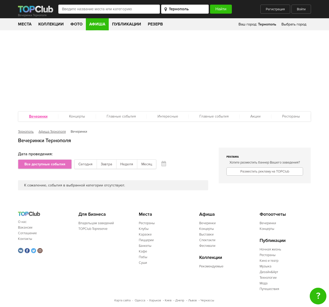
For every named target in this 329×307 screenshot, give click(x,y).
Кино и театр (269, 261)
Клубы (144, 229)
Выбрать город (293, 24)
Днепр (179, 300)
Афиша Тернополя (52, 132)
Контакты (25, 239)
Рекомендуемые (211, 266)
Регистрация (275, 9)
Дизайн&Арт (269, 272)
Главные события (121, 116)
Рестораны (291, 116)
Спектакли (207, 240)
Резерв (155, 24)
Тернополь (26, 132)
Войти (301, 9)
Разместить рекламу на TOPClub (264, 171)
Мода (264, 283)
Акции (255, 116)
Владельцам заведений (96, 223)
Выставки (206, 234)
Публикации (126, 24)
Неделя (126, 164)
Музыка (265, 266)
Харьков (155, 300)
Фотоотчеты (273, 214)
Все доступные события (44, 164)
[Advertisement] (164, 69)
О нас (22, 222)
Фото (76, 24)
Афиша (97, 24)
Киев (168, 300)
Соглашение (27, 233)
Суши (143, 263)
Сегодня (85, 164)
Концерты (77, 116)
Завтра (106, 164)
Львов (192, 300)
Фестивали (207, 246)
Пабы (143, 257)
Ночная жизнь (270, 249)
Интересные (168, 116)
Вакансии (25, 227)
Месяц (146, 164)
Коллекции (51, 24)
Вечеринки (207, 223)
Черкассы (207, 300)
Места (25, 24)
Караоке (145, 234)
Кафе (143, 251)
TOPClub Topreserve (92, 229)
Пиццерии (146, 240)
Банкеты (145, 246)
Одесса (140, 300)
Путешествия (269, 289)
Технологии (268, 278)
